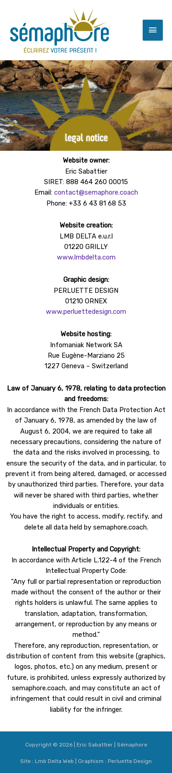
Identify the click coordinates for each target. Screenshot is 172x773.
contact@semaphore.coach (96, 192)
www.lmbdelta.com (86, 257)
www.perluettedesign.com (86, 311)
